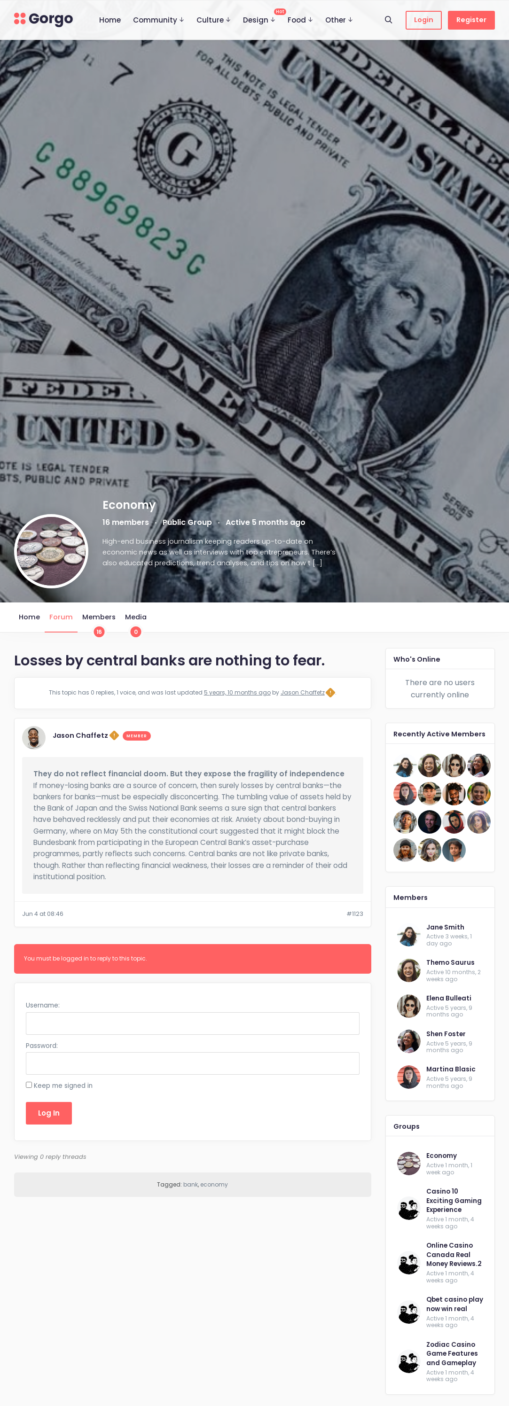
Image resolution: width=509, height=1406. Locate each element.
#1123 (354, 914)
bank (190, 1184)
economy (214, 1184)
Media (136, 622)
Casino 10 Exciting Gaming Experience (454, 1200)
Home (110, 20)
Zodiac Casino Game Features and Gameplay (452, 1353)
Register (471, 19)
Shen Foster (446, 1034)
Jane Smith (445, 927)
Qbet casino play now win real (454, 1304)
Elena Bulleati (448, 998)
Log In (49, 1113)
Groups (406, 1126)
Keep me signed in (63, 1085)
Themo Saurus (450, 962)
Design (262, 16)
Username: (43, 1005)
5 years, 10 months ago (237, 692)
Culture (210, 20)
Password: (42, 1045)
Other (335, 20)
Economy (441, 1155)
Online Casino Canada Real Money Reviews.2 (454, 1254)
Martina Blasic (451, 1069)
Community (155, 20)
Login (423, 19)
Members (99, 622)
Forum (61, 617)
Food (297, 20)
